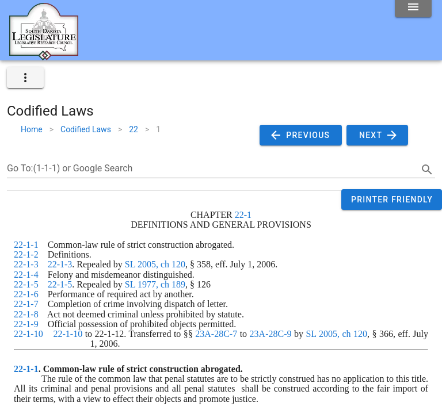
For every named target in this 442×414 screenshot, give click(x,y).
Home (32, 129)
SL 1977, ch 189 (155, 284)
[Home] (43, 56)
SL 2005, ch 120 (155, 264)
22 (133, 129)
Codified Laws (85, 129)
